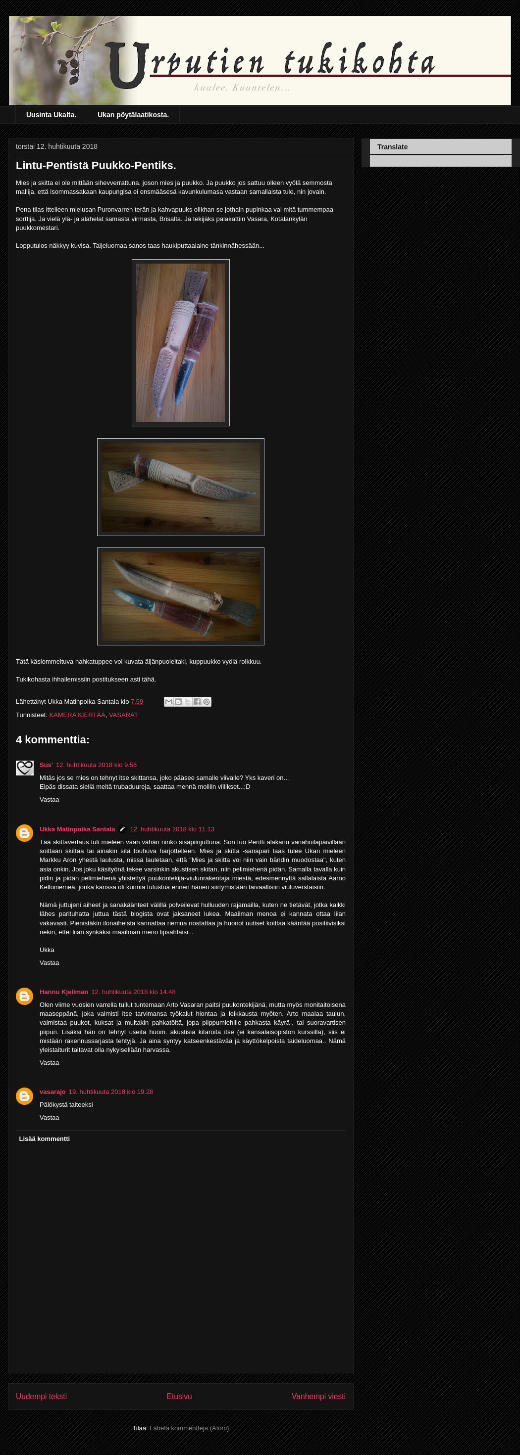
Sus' (46, 765)
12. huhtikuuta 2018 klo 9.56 (96, 765)
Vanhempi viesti (319, 1396)
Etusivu (179, 1396)
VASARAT (123, 715)
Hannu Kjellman (64, 992)
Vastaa (49, 799)
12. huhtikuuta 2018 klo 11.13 (172, 829)
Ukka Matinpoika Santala (77, 829)
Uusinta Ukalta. (51, 115)
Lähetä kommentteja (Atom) (189, 1428)
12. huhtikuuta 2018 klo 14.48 (133, 992)
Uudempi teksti (41, 1396)
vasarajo (53, 1091)
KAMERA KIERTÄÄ (77, 715)
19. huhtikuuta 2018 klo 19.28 (111, 1091)
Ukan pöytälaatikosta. (133, 115)
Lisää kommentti (44, 1138)
